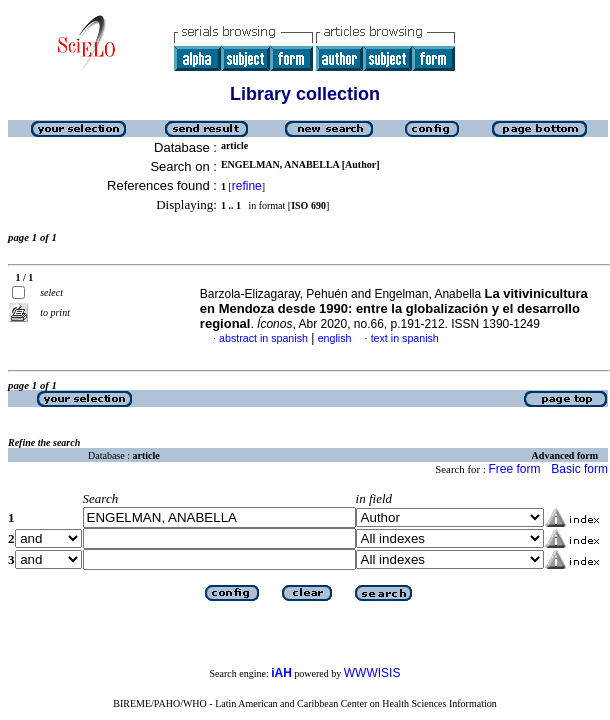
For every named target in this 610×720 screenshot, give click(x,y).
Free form (514, 469)
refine (247, 186)
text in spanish (405, 338)
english (335, 338)
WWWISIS (372, 673)
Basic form (579, 469)
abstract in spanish (263, 338)
